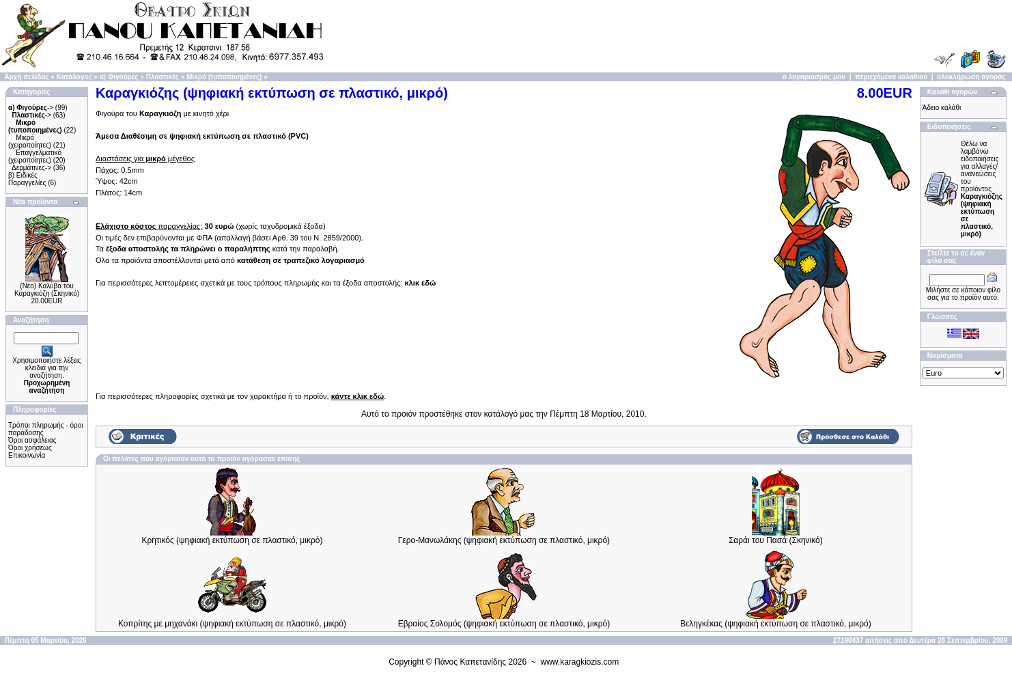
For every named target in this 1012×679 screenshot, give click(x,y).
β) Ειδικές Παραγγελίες (27, 178)
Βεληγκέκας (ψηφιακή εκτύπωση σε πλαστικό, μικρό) (775, 623)
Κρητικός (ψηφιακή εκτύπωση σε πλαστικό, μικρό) (232, 540)
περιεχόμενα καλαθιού (891, 77)
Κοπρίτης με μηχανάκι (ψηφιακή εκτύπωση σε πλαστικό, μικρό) (232, 623)
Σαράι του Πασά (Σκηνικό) (776, 540)
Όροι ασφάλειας (32, 440)
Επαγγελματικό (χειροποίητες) (34, 156)
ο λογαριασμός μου (814, 77)
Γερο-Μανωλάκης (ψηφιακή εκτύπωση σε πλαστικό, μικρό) (504, 540)
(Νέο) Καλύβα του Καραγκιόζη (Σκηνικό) (46, 289)
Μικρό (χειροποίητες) (29, 141)
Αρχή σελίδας (26, 77)
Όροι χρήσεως (30, 448)
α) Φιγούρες (119, 77)
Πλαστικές (162, 77)
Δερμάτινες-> (31, 167)
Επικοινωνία (26, 455)
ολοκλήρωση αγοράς (971, 77)
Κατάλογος (74, 77)
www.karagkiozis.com (580, 662)
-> (30, 107)
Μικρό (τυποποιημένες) (224, 77)
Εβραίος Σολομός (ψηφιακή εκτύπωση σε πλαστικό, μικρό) (504, 623)
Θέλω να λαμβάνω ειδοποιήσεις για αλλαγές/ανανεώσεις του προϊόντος (981, 189)
